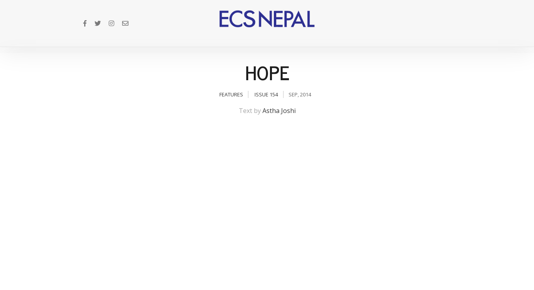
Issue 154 (266, 94)
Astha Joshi (279, 110)
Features (231, 94)
